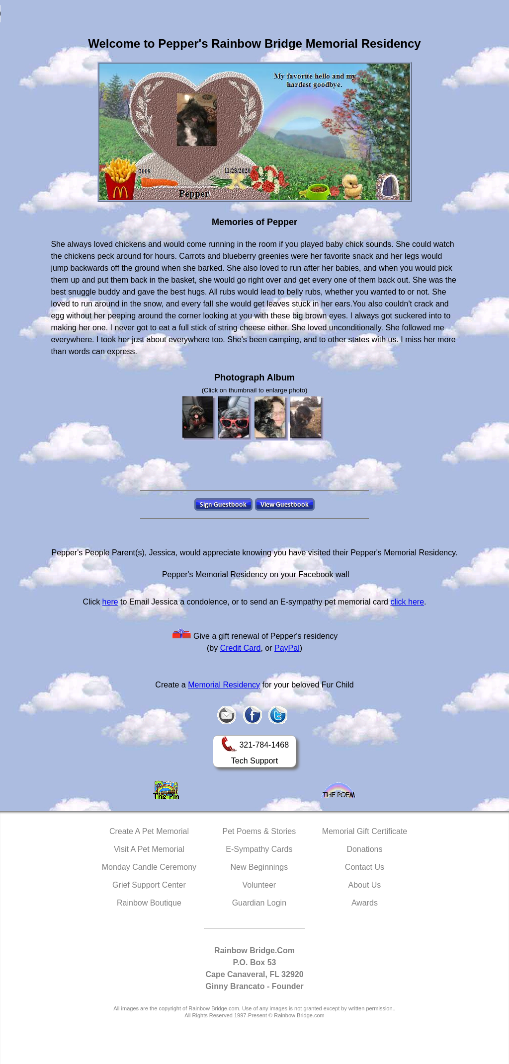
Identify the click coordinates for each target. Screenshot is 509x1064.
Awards (364, 903)
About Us (364, 885)
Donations (364, 849)
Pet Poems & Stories (259, 831)
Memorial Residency (224, 685)
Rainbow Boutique (149, 903)
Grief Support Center (149, 885)
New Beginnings (259, 867)
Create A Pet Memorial (149, 831)
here (110, 602)
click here (407, 602)
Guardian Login (259, 903)
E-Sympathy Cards (259, 849)
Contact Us (364, 867)
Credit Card (240, 648)
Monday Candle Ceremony (149, 867)
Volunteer (259, 885)
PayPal (287, 648)
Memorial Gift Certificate (365, 831)
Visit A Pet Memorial (149, 849)
